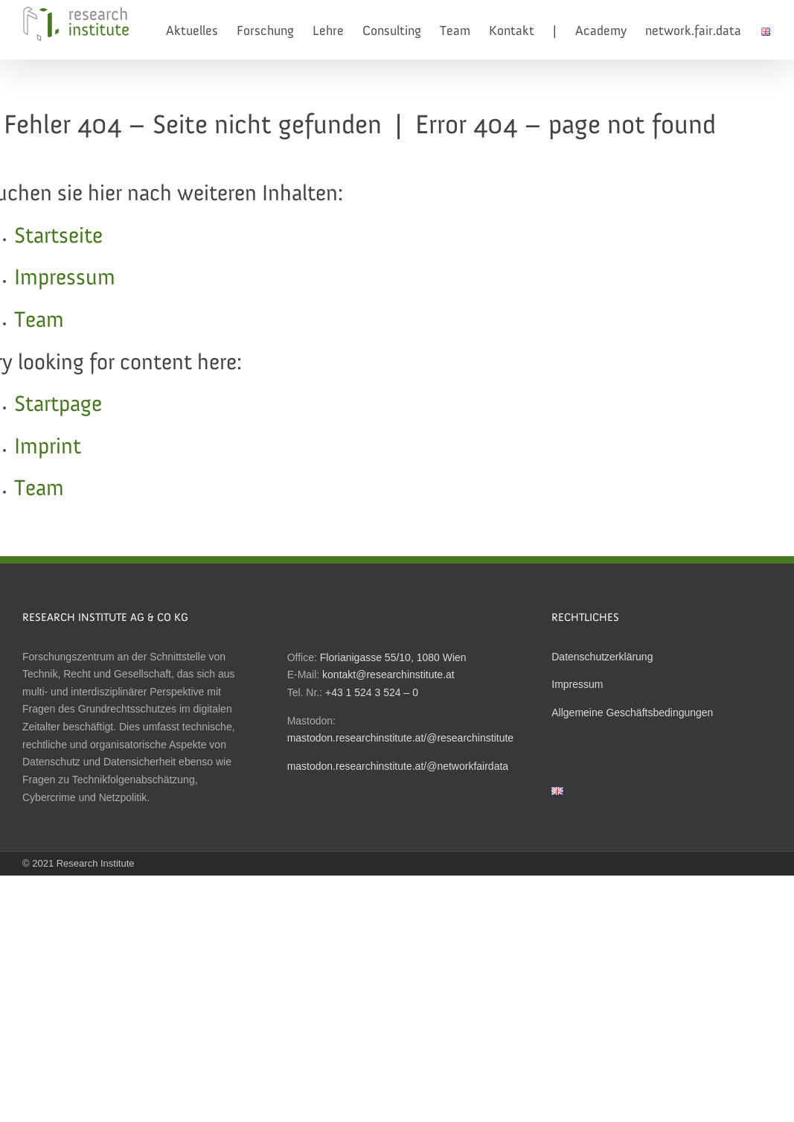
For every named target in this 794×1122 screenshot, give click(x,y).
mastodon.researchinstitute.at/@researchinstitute (400, 738)
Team (39, 321)
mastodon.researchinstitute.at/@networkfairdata (397, 766)
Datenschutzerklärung (602, 657)
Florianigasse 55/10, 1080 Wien (393, 657)
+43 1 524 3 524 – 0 (371, 692)
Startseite (58, 237)
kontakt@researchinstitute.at (388, 674)
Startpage (58, 405)
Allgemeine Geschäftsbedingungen (632, 712)
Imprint (47, 447)
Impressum (64, 278)
